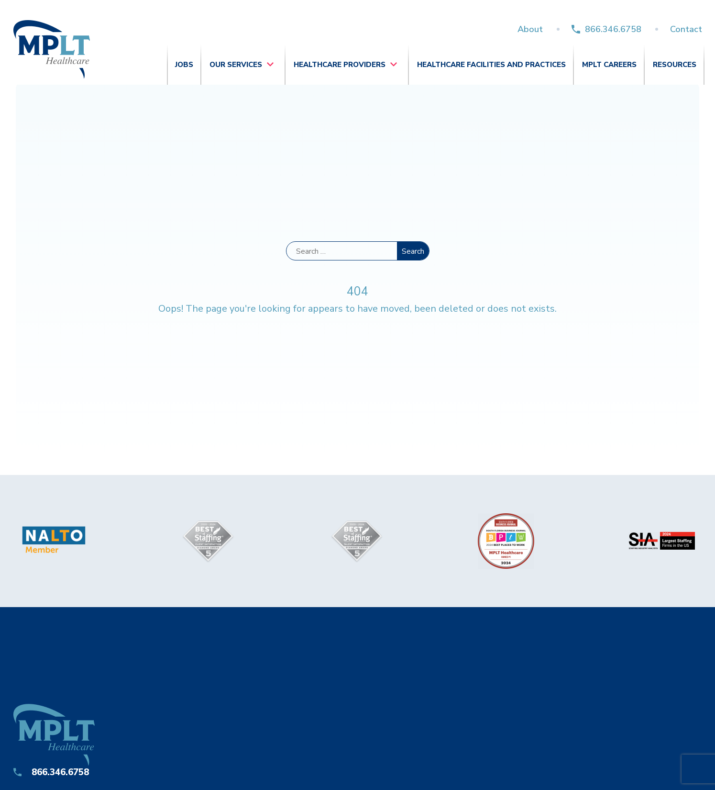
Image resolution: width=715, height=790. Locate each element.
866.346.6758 (613, 29)
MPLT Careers (609, 64)
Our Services (235, 64)
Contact (686, 29)
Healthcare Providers (339, 64)
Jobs (184, 64)
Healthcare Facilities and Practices (491, 64)
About (530, 29)
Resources (674, 64)
